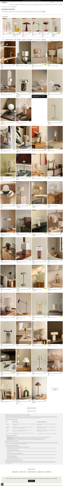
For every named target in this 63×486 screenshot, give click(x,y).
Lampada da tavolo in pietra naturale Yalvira (22, 206)
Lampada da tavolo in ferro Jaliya (36, 206)
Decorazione (56, 4)
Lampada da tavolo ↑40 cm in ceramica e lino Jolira (8, 178)
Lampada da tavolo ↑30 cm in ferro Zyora (6, 262)
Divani (44, 4)
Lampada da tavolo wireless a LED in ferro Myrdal (54, 234)
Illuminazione (60, 4)
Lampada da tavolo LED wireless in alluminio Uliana (7, 373)
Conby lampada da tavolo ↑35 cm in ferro (22, 234)
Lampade (9, 6)
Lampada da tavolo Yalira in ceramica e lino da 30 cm (8, 317)
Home (2, 6)
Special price (12, 4)
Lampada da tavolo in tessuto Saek (52, 317)
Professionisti (16, 4)
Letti (51, 4)
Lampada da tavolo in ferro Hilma (5, 234)
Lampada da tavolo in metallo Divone (53, 262)
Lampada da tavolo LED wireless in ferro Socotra (38, 262)
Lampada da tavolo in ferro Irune (36, 234)
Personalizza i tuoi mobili (24, 4)
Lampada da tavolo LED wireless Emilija (21, 178)
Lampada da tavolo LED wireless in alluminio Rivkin (39, 94)
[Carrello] (60, 2)
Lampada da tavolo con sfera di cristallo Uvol (7, 94)
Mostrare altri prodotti (31, 408)
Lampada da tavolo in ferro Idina (20, 317)
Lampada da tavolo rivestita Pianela (52, 206)
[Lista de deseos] (62, 2)
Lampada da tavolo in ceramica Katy (37, 178)
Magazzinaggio (48, 4)
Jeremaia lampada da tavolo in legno (21, 373)
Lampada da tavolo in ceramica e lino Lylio (22, 262)
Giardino (31, 4)
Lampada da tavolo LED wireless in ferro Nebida (38, 401)
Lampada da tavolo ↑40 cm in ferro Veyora (53, 178)
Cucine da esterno (35, 4)
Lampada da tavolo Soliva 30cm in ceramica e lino (54, 373)
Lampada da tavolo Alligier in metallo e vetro (7, 401)
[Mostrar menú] (1, 2)
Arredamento (41, 4)
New (29, 4)
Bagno (53, 4)
